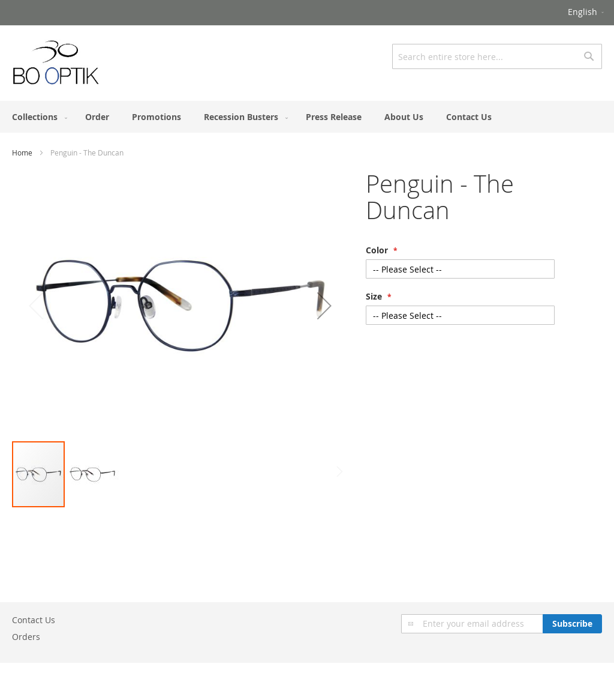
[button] (587, 12)
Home (22, 152)
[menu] (307, 117)
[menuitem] (37, 117)
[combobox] (497, 56)
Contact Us (33, 620)
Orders (26, 636)
